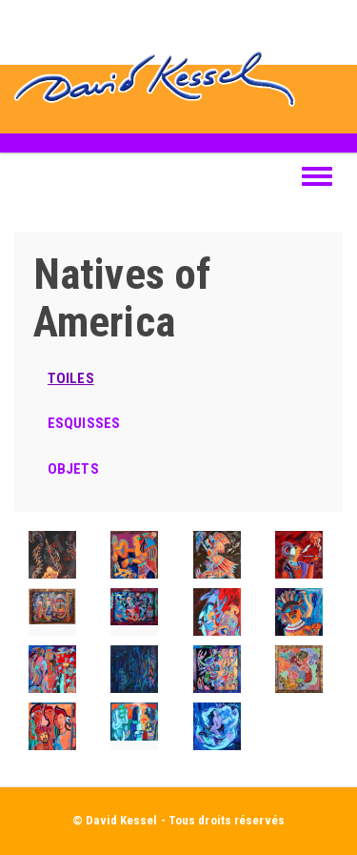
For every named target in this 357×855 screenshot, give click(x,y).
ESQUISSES (84, 423)
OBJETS (73, 469)
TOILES (71, 378)
